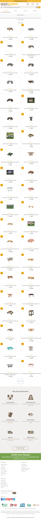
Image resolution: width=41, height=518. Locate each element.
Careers (2, 475)
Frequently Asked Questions (25, 468)
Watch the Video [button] (20, 448)
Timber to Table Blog (24, 465)
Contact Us (2, 465)
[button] (20, 15)
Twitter (4, 499)
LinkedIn (14, 499)
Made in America (3, 469)
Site (15, 11)
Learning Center (23, 464)
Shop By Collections (4, 483)
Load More (20, 381)
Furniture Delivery (4, 473)
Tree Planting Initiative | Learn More (20, 1)
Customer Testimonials (24, 469)
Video (35, 11)
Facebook (2, 499)
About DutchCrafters (4, 464)
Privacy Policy (3, 472)
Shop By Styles (3, 480)
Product (6, 11)
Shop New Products (4, 484)
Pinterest (9, 499)
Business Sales (3, 468)
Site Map (2, 487)
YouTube (7, 499)
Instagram (12, 499)
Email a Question (15, 508)
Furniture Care (23, 471)
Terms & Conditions (4, 471)
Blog (25, 11)
